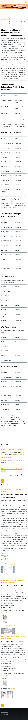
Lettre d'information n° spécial (11, 449)
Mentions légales (5, 714)
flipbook (13, 564)
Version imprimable (6, 19)
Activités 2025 (6, 457)
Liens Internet (4, 712)
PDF (13, 550)
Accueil (3, 14)
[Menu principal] (26, 2)
